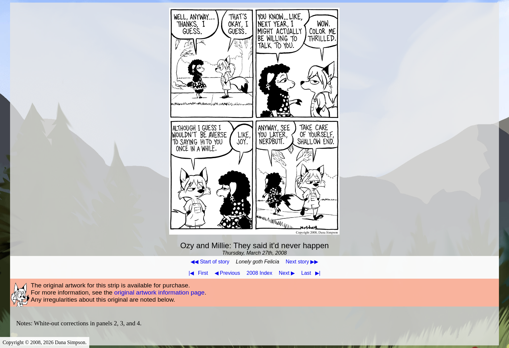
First (197, 273)
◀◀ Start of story (210, 261)
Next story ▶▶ (302, 261)
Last (312, 273)
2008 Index (259, 273)
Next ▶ (287, 273)
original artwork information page (159, 292)
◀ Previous (227, 273)
